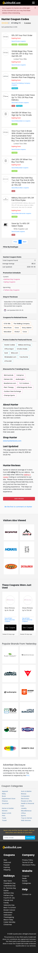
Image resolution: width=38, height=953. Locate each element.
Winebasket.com (10, 357)
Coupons (25, 876)
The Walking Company (21, 324)
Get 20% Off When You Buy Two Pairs (22, 160)
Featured (7, 862)
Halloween (8, 915)
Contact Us (26, 894)
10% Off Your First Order (22, 35)
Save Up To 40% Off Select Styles (20, 224)
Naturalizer (7, 332)
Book (4, 796)
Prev (15, 242)
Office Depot (9, 349)
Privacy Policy (27, 860)
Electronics (25, 799)
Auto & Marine (26, 791)
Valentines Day (10, 886)
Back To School (10, 907)
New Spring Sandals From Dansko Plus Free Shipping (23, 76)
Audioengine (20, 379)
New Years (8, 881)
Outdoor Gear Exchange (12, 391)
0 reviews (27, 23)
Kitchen (4, 811)
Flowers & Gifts (26, 801)
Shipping (7, 870)
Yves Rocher (23, 357)
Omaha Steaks (22, 349)
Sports (23, 816)
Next (24, 242)
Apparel (5, 791)
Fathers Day (8, 895)
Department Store (8, 799)
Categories (26, 883)
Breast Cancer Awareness (9, 911)
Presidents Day (10, 883)
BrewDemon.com (10, 383)
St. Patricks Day (10, 888)
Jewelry (24, 808)
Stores (24, 881)
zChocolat (8, 361)
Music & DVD (6, 813)
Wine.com (14, 353)
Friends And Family (8, 901)
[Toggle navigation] (33, 3)
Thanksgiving (9, 917)
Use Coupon (10, 627)
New (5, 860)
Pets (3, 816)
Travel (4, 820)
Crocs (17, 328)
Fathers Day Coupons (11, 290)
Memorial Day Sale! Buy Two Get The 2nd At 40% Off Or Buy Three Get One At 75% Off (23, 181)
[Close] (35, 8)
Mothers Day (9, 893)
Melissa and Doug (24, 345)
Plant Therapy (9, 387)
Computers (25, 796)
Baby (4, 794)
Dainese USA (8, 379)
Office (23, 813)
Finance (5, 801)
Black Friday (8, 920)
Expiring (7, 867)
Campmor (20, 375)
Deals (24, 878)
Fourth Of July (9, 898)
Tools (4, 818)
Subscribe (30, 837)
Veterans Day (9, 905)
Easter (6, 890)
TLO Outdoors (24, 383)
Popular (7, 865)
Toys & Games (26, 818)
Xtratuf (17, 332)
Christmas (8, 924)
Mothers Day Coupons (12, 279)
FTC (27, 775)
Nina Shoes (8, 328)
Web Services (26, 820)
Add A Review (19, 499)
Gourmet (5, 803)
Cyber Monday (9, 922)
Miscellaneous (26, 811)
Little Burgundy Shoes (24, 387)
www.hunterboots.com (12, 441)
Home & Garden (8, 808)
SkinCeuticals (8, 375)
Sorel (6, 353)
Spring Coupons (9, 282)
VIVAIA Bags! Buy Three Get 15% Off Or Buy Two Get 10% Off (22, 53)
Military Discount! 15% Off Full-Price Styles (23, 198)
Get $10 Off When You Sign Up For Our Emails (22, 113)
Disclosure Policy (28, 865)
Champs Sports (9, 395)
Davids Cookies (9, 345)
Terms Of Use (27, 862)
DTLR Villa (7, 324)
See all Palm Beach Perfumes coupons (10, 619)
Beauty (23, 794)
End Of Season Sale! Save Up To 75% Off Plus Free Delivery (23, 97)
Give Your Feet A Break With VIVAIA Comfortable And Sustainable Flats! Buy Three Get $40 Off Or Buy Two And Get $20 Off (23, 136)
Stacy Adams (26, 328)
